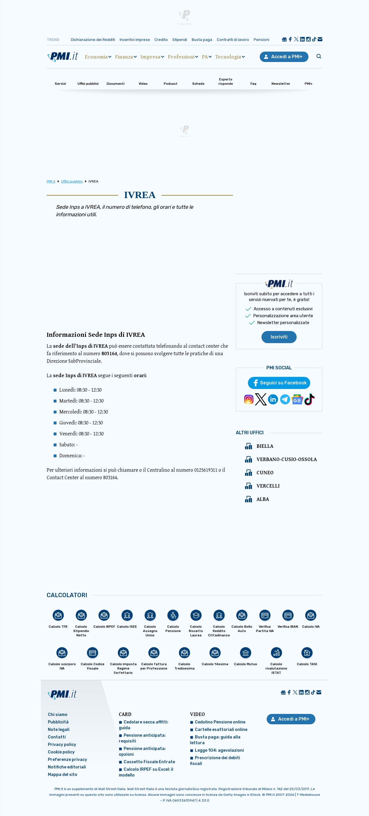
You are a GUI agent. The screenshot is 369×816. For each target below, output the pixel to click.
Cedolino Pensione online (220, 722)
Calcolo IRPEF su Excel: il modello (146, 772)
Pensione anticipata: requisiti (142, 738)
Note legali (58, 729)
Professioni (181, 57)
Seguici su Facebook (283, 383)
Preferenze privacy (67, 759)
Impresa (150, 57)
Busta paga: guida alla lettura (215, 740)
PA (205, 57)
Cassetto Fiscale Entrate (149, 761)
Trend (53, 39)
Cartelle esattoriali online (221, 729)
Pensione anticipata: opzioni (142, 751)
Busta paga (202, 39)
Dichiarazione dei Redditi (93, 39)
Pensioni (261, 39)
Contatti (57, 737)
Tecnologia (228, 57)
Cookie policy (61, 752)
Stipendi (179, 39)
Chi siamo (57, 714)
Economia (96, 57)
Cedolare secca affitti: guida (143, 725)
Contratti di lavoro (233, 39)
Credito (161, 39)
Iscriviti (279, 337)
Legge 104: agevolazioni (219, 750)
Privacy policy (62, 744)
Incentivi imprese (135, 39)
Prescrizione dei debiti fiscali (215, 760)
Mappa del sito (62, 774)
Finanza (124, 57)
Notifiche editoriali (67, 767)
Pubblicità (58, 722)
